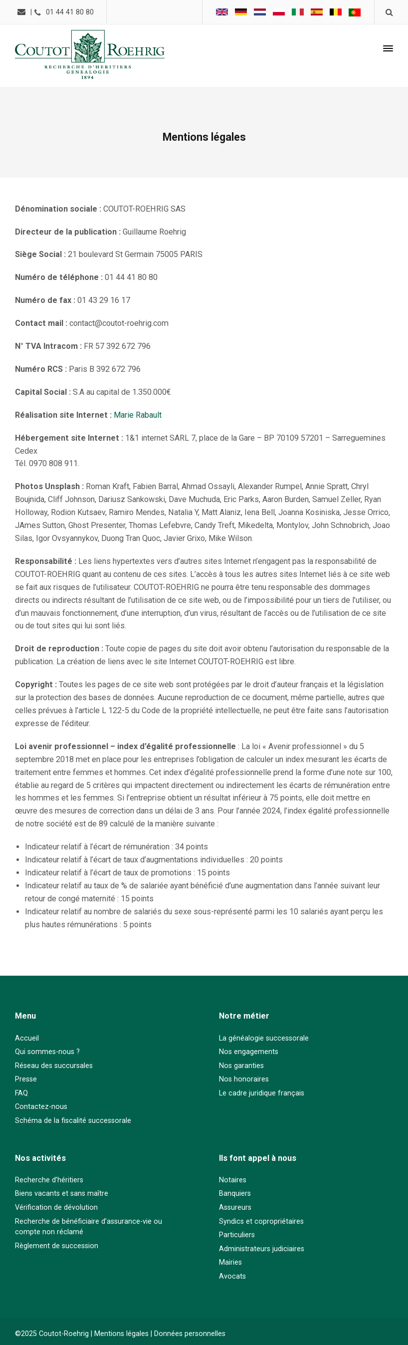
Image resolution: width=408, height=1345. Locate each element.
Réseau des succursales (54, 1066)
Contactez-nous (41, 1106)
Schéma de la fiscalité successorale (73, 1120)
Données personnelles (189, 1334)
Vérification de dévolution (56, 1207)
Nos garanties (241, 1066)
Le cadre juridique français (261, 1093)
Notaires (232, 1180)
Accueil (27, 1038)
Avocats (232, 1276)
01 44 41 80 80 (70, 12)
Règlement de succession (56, 1246)
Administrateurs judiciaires (261, 1249)
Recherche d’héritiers (49, 1180)
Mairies (230, 1262)
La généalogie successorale (264, 1038)
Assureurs (235, 1207)
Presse (26, 1079)
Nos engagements (248, 1052)
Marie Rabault (138, 415)
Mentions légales (121, 1334)
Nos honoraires (244, 1079)
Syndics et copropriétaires (261, 1221)
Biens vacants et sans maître (61, 1193)
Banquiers (235, 1193)
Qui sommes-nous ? (47, 1052)
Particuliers (237, 1235)
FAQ (21, 1093)
